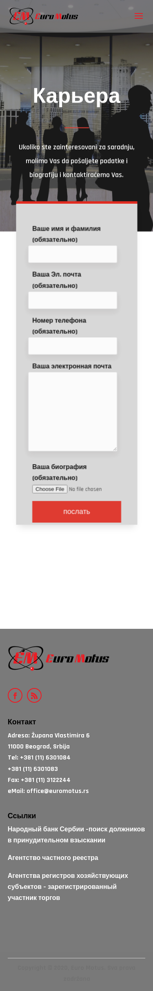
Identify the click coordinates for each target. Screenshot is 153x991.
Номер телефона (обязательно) (74, 343)
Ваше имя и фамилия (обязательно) (74, 252)
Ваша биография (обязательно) (76, 486)
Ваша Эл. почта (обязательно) (74, 298)
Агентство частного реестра (53, 858)
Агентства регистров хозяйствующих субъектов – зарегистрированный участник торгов (68, 887)
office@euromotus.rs (58, 791)
